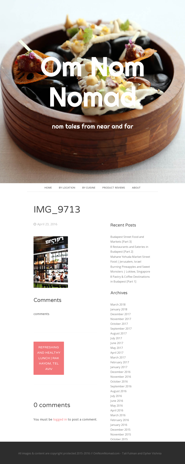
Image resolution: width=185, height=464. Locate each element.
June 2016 (116, 401)
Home (48, 187)
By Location (67, 187)
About (136, 187)
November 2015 (120, 434)
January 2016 (118, 425)
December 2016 (120, 372)
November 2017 (120, 319)
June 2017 (116, 343)
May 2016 (116, 405)
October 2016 (119, 381)
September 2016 (121, 386)
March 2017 (118, 357)
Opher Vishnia (152, 453)
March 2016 (118, 415)
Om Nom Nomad (92, 81)
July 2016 (116, 396)
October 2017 (119, 324)
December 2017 (120, 314)
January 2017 (118, 367)
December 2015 (120, 430)
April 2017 (116, 353)
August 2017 (118, 333)
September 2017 (121, 328)
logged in (60, 419)
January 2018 (118, 309)
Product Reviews (113, 187)
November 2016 (120, 377)
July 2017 (116, 338)
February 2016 (119, 420)
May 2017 (116, 348)
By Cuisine (88, 187)
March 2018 (118, 304)
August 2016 (118, 391)
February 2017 (119, 362)
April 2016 (116, 410)
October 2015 (119, 439)
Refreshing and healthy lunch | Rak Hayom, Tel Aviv (48, 358)
